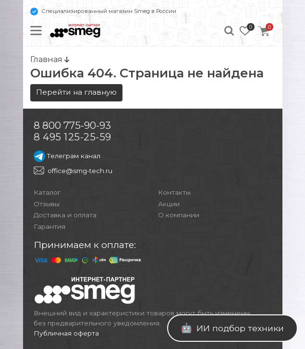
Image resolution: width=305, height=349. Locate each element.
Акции (169, 204)
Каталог (47, 192)
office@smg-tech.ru (80, 170)
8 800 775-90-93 (72, 125)
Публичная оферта (66, 333)
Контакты (174, 192)
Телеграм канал (67, 156)
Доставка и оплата (65, 215)
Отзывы (47, 204)
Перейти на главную (76, 92)
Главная (49, 59)
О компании (178, 215)
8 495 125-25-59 (72, 137)
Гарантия (49, 226)
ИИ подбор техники (232, 328)
